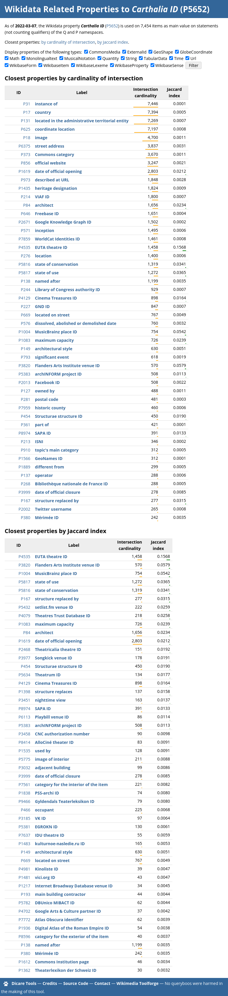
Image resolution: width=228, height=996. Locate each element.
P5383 (24, 374)
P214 (25, 196)
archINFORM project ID (58, 374)
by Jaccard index (112, 42)
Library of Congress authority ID (67, 289)
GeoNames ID (49, 458)
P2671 (24, 222)
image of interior (52, 759)
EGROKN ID (46, 826)
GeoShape (163, 52)
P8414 (24, 742)
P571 (25, 230)
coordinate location (55, 129)
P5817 (24, 272)
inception (44, 230)
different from (49, 467)
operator (44, 475)
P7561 (24, 784)
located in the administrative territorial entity (82, 120)
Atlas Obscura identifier (59, 919)
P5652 (112, 26)
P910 (25, 450)
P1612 (24, 962)
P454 (25, 416)
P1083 (24, 340)
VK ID (40, 818)
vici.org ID (45, 877)
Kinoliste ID (46, 869)
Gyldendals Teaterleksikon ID (64, 801)
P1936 (24, 928)
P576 (25, 323)
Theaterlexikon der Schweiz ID (65, 970)
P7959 (24, 408)
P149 (25, 348)
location (43, 256)
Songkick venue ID (53, 658)
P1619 (24, 171)
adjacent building (52, 767)
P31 (26, 104)
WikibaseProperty (131, 65)
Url (193, 58)
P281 (25, 399)
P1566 (24, 458)
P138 (25, 281)
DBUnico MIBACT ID (55, 902)
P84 (26, 205)
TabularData (155, 58)
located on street (52, 315)
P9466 (24, 801)
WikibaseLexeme (92, 65)
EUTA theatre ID (51, 247)
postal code (46, 399)
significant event (52, 357)
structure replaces (53, 691)
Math (15, 58)
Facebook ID (47, 382)
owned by (44, 391)
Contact (102, 983)
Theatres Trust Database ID (62, 615)
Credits (50, 983)
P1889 (24, 467)
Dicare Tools (24, 983)
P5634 (24, 674)
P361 (25, 424)
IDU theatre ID (49, 835)
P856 (25, 163)
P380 (25, 517)
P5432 (24, 607)
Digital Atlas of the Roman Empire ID (72, 928)
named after (47, 281)
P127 (25, 391)
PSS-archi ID (47, 793)
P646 (25, 213)
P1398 (24, 691)
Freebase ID (47, 213)
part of (42, 424)
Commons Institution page (62, 962)
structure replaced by (57, 500)
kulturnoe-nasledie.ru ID (60, 843)
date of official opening (58, 171)
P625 (25, 129)
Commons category (54, 154)
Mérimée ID (47, 517)
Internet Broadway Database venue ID (74, 886)
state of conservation (56, 264)
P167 (25, 500)
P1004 (24, 332)
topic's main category (57, 450)
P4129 (24, 298)
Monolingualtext (41, 58)
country (43, 112)
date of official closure (57, 492)
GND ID (42, 306)
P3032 (24, 767)
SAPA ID (43, 433)
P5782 (24, 902)
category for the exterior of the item (72, 936)
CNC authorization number (62, 734)
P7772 (24, 919)
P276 (25, 256)
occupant (44, 810)
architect (44, 205)
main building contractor (60, 894)
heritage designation (56, 188)
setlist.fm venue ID (54, 607)
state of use (47, 272)
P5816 (24, 264)
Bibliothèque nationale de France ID (71, 483)
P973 (25, 180)
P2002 (24, 509)
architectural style (54, 348)
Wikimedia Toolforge (137, 983)
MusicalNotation (80, 58)
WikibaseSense (169, 65)
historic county (50, 408)
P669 (25, 315)
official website (50, 163)
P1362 (24, 970)
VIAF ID (42, 196)
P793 (25, 357)
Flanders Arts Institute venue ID (67, 365)
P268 (25, 483)
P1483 (24, 843)
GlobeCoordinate (196, 52)
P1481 (24, 877)
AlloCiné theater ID (54, 742)
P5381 (24, 826)
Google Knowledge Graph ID (63, 222)
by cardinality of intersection (68, 42)
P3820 (24, 365)
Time (178, 58)
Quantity (110, 58)
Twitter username (53, 509)
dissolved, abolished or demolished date (75, 323)
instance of (46, 104)
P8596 (24, 936)
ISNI (39, 441)
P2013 (24, 382)
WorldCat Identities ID (57, 239)
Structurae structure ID (58, 416)
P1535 (24, 750)
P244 (25, 289)
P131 (25, 120)
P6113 (24, 717)
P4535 (24, 247)
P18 (26, 137)
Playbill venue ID (52, 717)
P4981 (24, 869)
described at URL (52, 180)
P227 (25, 306)
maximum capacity (54, 340)
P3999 (24, 492)
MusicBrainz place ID (56, 332)
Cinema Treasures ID (56, 298)
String (131, 58)
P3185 (24, 818)
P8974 (24, 433)
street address (49, 146)
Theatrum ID (48, 674)
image (41, 137)
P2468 (24, 649)
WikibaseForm (23, 65)
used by (43, 750)
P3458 (24, 734)
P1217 (24, 886)
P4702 (24, 911)
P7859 (24, 239)
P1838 (24, 793)
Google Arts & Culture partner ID (68, 911)
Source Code (75, 983)
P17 (26, 112)
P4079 (24, 615)
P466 (25, 810)
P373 (25, 154)
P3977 (24, 658)
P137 (25, 475)
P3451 (24, 700)
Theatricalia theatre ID (58, 649)
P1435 (24, 188)
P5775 (24, 759)
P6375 (24, 146)
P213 (25, 441)
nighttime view (50, 700)
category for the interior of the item (71, 784)
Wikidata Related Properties (62, 9)
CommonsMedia (104, 52)
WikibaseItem (56, 65)
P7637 (24, 835)
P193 (25, 894)
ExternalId (136, 52)
